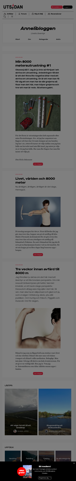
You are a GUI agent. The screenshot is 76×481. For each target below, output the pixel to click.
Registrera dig (43, 478)
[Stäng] (74, 463)
